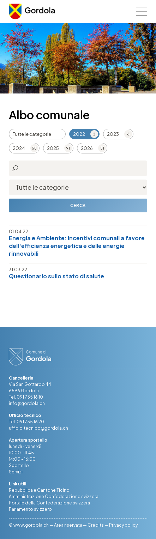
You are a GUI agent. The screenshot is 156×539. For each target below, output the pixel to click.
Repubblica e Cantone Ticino (39, 490)
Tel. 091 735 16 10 (26, 397)
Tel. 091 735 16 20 (26, 421)
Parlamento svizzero (30, 509)
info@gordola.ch (27, 403)
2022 (79, 134)
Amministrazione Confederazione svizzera (53, 496)
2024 (19, 148)
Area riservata (68, 525)
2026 (87, 148)
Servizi (16, 471)
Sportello (19, 465)
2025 (53, 148)
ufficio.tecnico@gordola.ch (38, 428)
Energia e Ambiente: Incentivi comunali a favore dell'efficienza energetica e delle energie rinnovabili (77, 245)
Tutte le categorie (32, 134)
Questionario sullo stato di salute (56, 276)
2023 (113, 134)
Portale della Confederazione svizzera (49, 502)
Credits (96, 525)
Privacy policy (123, 525)
